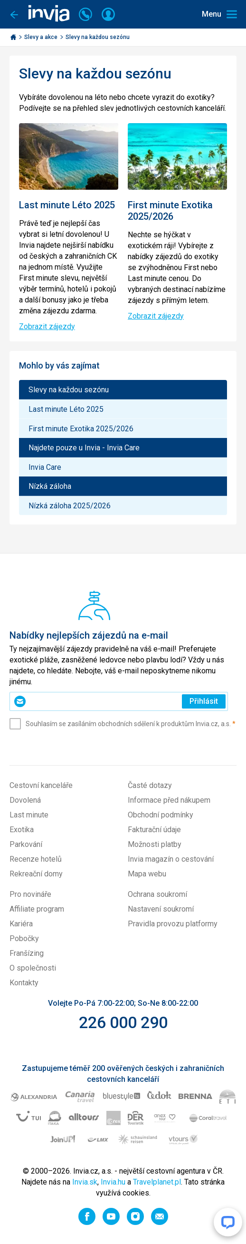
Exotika (21, 829)
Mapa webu (147, 873)
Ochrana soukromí (157, 894)
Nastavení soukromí (161, 909)
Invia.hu (113, 1181)
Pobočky (24, 938)
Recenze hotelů (35, 859)
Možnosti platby (154, 844)
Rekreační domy (36, 873)
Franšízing (26, 953)
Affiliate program (36, 909)
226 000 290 (123, 1022)
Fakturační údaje (154, 829)
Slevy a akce (41, 37)
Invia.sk (84, 1181)
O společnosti (32, 967)
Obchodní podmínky (160, 814)
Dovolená (25, 800)
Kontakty (23, 982)
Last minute (28, 814)
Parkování (25, 844)
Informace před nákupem (169, 800)
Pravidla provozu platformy (173, 923)
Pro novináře (30, 894)
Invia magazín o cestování (171, 859)
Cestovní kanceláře (41, 785)
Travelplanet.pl (157, 1181)
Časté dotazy (150, 785)
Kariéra (21, 923)
